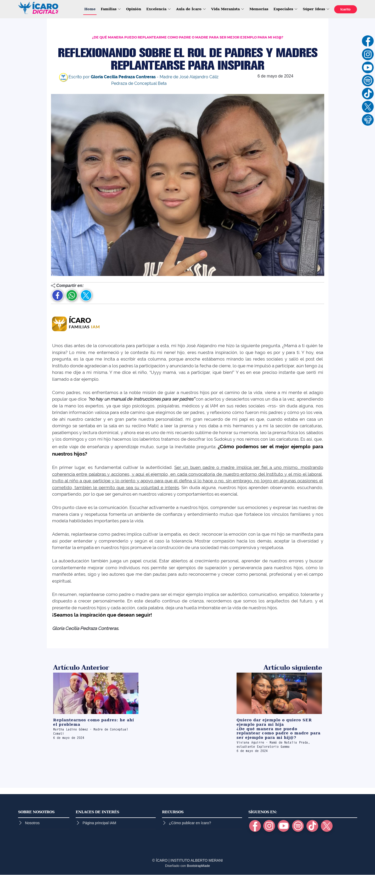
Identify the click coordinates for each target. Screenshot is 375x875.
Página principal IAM (99, 823)
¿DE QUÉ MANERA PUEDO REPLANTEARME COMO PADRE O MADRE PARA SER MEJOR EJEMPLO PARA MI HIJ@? (187, 37)
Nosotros (32, 823)
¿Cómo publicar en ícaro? (190, 823)
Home (89, 9)
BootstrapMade (198, 866)
